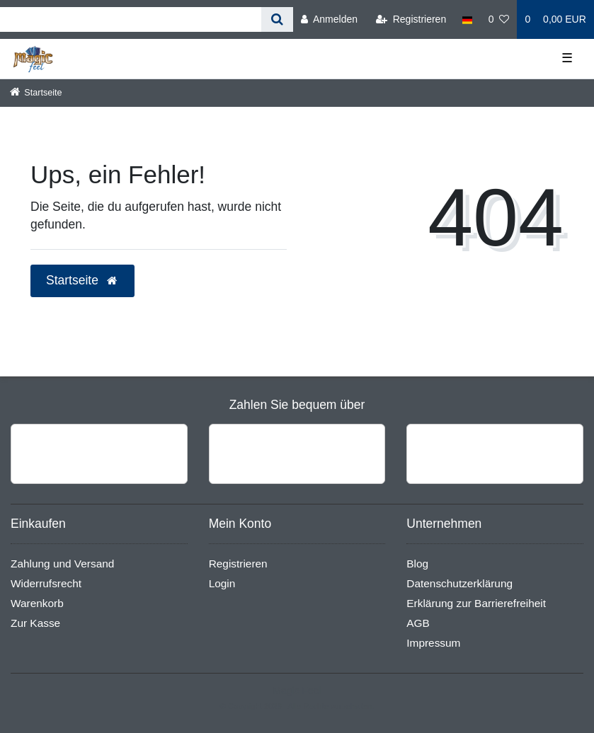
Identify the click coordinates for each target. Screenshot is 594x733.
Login (222, 583)
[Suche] (277, 19)
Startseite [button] (82, 280)
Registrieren (238, 564)
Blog (417, 564)
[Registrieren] (411, 19)
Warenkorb (37, 603)
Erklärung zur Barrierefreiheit (476, 603)
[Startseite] (36, 93)
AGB (418, 623)
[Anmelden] (329, 19)
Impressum (433, 643)
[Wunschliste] (499, 19)
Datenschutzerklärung (459, 583)
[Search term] (130, 19)
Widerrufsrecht (46, 583)
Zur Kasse (35, 623)
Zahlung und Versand (62, 564)
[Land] (467, 19)
